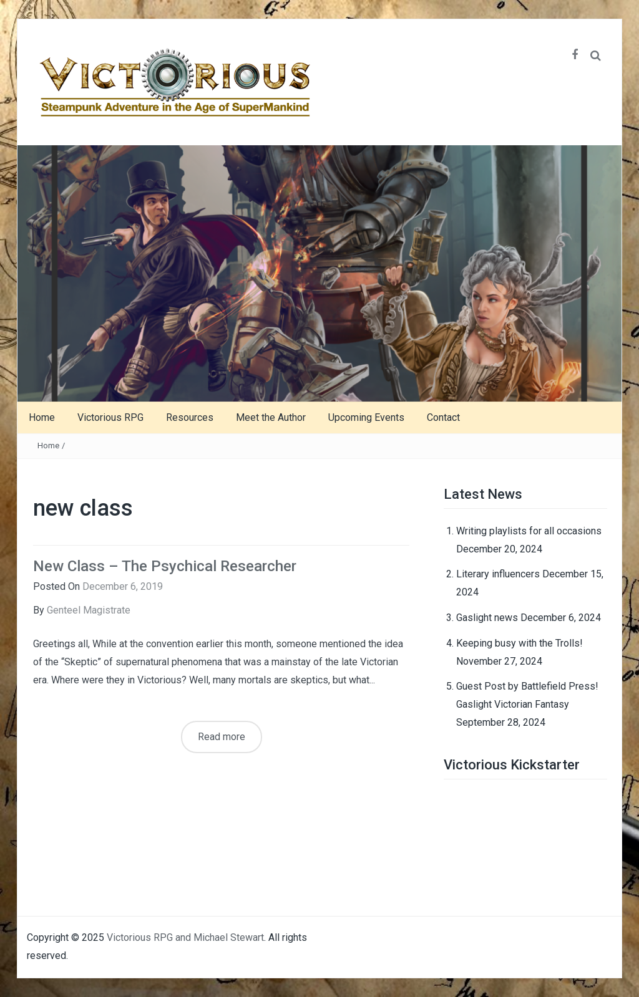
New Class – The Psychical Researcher (164, 566)
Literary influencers (498, 574)
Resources (189, 417)
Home (42, 417)
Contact (443, 417)
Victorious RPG (110, 417)
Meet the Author (271, 417)
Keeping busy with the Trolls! (519, 643)
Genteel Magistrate (88, 610)
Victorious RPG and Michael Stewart (185, 937)
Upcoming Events (366, 417)
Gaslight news (487, 618)
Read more (221, 737)
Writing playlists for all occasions (529, 531)
